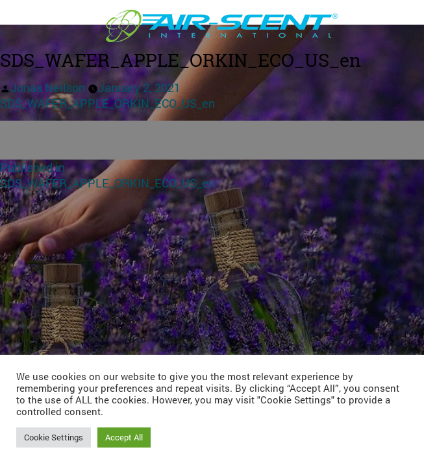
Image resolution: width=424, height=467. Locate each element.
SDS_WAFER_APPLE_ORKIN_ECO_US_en (107, 103)
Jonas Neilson (47, 87)
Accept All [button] (124, 437)
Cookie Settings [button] (53, 437)
